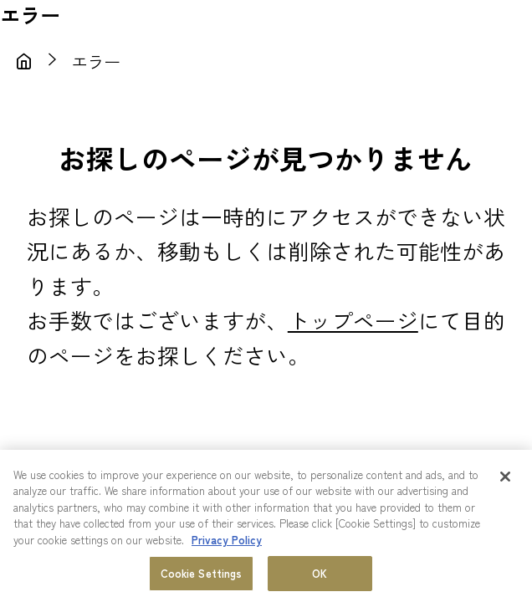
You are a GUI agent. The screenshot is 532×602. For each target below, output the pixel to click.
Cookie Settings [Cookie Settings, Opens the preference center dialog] (202, 573)
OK (319, 573)
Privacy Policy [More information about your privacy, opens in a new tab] (227, 540)
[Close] (505, 476)
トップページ (353, 319)
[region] (266, 526)
